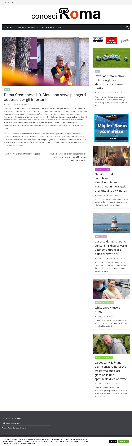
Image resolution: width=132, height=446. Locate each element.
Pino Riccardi (113, 383)
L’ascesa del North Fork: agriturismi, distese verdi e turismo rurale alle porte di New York (111, 248)
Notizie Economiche (27, 27)
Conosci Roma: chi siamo (11, 418)
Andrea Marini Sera (115, 195)
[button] (13, 27)
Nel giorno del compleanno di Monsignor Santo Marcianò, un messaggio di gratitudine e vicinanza (111, 182)
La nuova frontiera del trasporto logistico (21, 154)
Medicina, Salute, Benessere (104, 302)
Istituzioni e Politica (102, 169)
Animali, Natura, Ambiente (104, 357)
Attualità (8, 27)
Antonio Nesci (23, 104)
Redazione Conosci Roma (116, 93)
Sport (7, 89)
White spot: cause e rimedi (107, 309)
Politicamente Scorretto (53, 27)
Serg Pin (111, 316)
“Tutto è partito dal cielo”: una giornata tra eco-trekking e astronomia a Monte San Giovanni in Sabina (69, 157)
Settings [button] (113, 441)
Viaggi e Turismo (101, 236)
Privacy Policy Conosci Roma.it (14, 428)
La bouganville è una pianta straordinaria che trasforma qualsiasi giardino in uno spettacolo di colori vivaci (111, 371)
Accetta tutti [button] (124, 441)
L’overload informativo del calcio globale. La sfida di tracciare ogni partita (109, 82)
